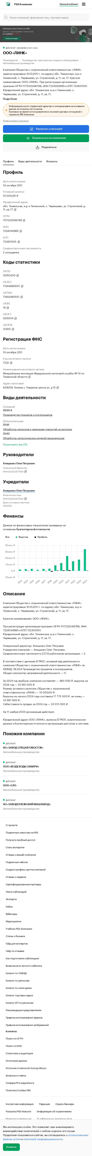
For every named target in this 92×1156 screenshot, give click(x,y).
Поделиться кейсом (17, 862)
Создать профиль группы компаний (26, 869)
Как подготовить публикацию (22, 958)
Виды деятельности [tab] (30, 161)
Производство (10, 60)
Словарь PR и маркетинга (20, 1082)
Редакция (44, 1103)
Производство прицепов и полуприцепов (27, 414)
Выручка (22, 537)
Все (7, 537)
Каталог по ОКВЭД (16, 973)
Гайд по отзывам (15, 950)
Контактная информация (20, 1103)
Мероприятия (13, 921)
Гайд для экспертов (17, 943)
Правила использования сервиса (24, 1017)
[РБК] (8, 4)
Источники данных (16, 1060)
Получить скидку (12, 38)
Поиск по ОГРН (14, 1038)
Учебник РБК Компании (19, 928)
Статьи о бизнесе (15, 936)
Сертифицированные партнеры (23, 884)
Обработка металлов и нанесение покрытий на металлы (37, 429)
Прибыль (41, 537)
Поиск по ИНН (14, 1045)
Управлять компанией (46, 129)
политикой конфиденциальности (42, 1139)
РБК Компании (23, 4)
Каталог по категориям (19, 987)
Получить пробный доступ (20, 839)
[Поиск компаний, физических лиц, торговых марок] (46, 17)
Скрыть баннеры (64, 1103)
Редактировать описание (16, 120)
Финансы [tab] (51, 161)
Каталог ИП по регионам (19, 1002)
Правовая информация (18, 1118)
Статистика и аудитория (19, 1053)
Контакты (11, 1031)
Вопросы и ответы (16, 1075)
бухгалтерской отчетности (33, 529)
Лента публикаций (16, 891)
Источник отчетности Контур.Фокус (26, 1068)
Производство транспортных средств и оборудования (50, 60)
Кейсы (9, 906)
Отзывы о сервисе (16, 876)
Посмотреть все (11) (15, 444)
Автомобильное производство (18, 63)
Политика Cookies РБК (18, 1090)
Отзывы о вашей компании (21, 854)
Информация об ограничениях (54, 1111)
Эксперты (11, 899)
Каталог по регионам (17, 980)
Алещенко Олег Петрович (19, 490)
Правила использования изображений (27, 1024)
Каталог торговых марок (19, 995)
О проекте (11, 825)
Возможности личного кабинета (24, 965)
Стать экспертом (15, 847)
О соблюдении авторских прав (54, 1118)
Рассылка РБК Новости (18, 1111)
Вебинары (11, 913)
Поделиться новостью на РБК (22, 832)
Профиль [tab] (8, 161)
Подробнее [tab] (10, 99)
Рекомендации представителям (23, 1010)
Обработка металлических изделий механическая (33, 437)
